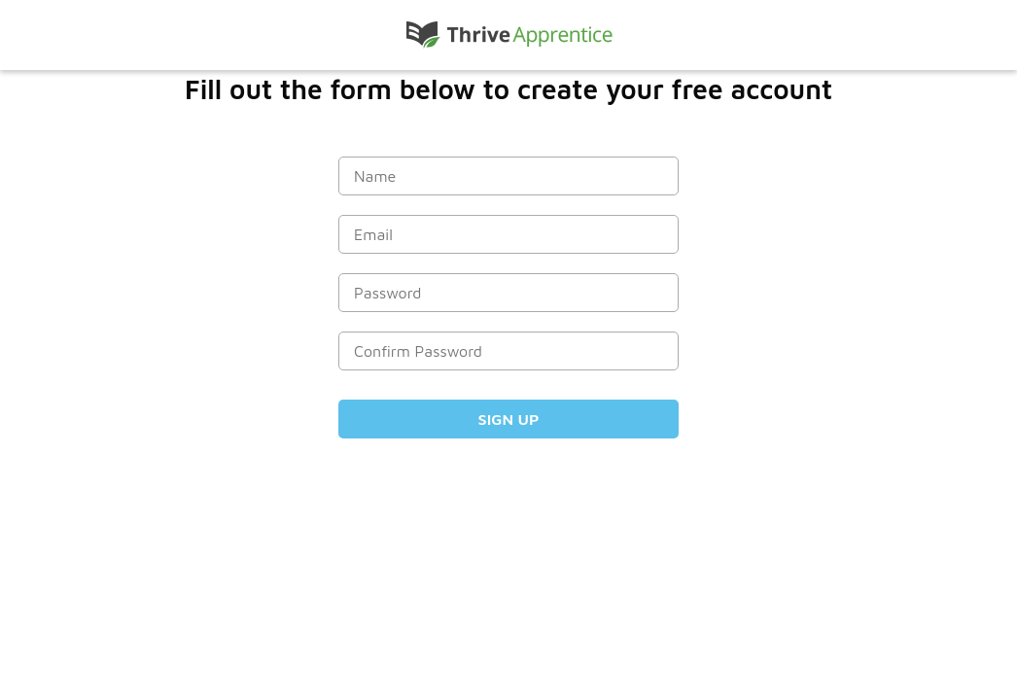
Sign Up (509, 419)
